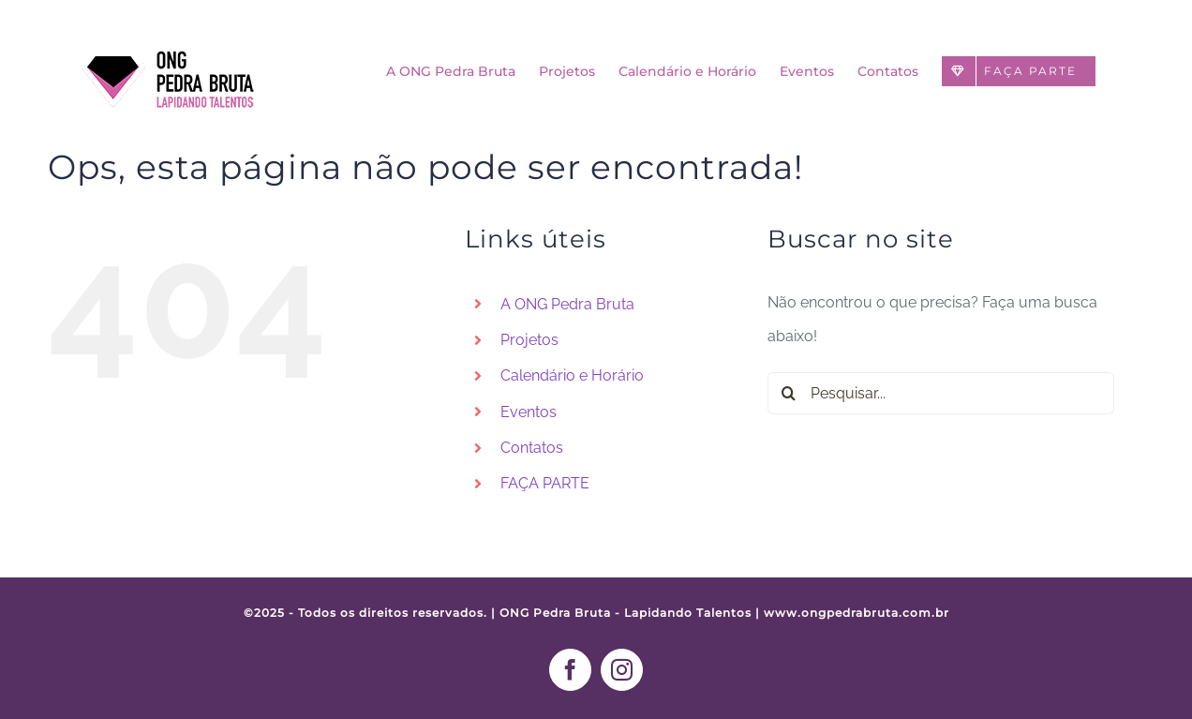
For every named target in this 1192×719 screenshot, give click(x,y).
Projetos (529, 340)
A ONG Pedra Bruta (567, 304)
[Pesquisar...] (940, 393)
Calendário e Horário (572, 375)
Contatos (531, 448)
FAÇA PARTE (544, 483)
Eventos (528, 412)
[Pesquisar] (788, 393)
